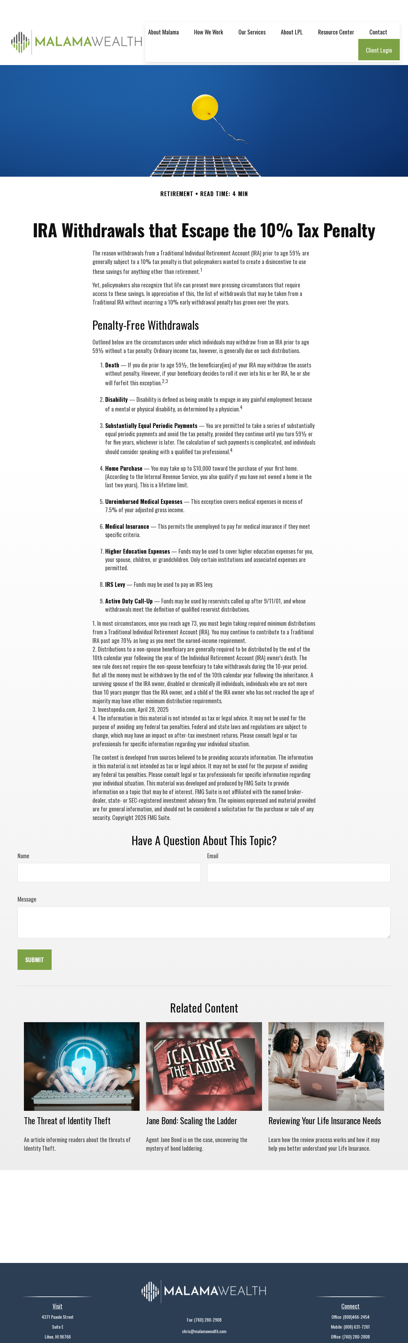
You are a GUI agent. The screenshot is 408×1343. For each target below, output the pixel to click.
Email (212, 836)
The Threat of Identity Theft (67, 1101)
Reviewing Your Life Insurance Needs (324, 1101)
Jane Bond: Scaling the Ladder (191, 1101)
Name (23, 836)
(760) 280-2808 (356, 1317)
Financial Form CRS (207, 1332)
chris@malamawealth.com (204, 1312)
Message (27, 880)
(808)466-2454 (356, 1297)
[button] (163, 12)
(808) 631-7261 (357, 1307)
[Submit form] (35, 940)
